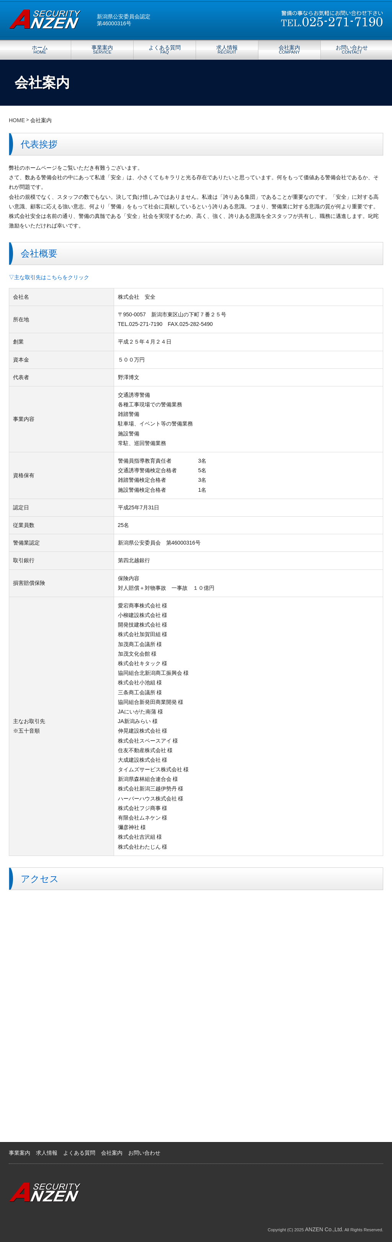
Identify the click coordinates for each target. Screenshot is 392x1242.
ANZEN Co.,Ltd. (324, 1229)
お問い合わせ (352, 49)
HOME (17, 120)
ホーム (40, 49)
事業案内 (102, 49)
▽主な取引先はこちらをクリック (49, 277)
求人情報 (227, 49)
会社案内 (289, 49)
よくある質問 (165, 49)
